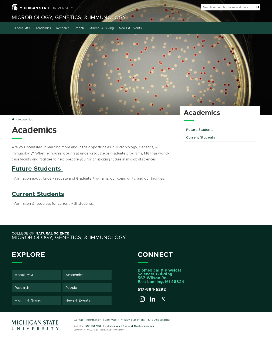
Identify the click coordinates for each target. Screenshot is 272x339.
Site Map (111, 320)
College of (40, 233)
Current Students (38, 194)
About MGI (22, 28)
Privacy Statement (132, 320)
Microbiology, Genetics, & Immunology (69, 17)
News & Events (130, 28)
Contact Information (88, 320)
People (80, 28)
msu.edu (115, 326)
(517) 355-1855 (93, 326)
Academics (43, 28)
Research (63, 28)
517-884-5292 (152, 290)
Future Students (37, 169)
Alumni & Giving (102, 28)
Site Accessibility (159, 320)
